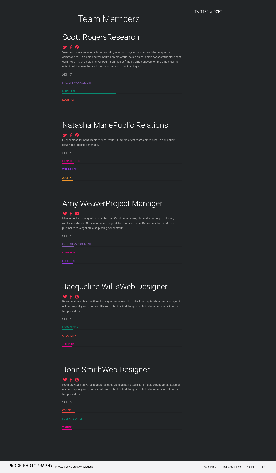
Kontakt (251, 467)
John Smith (82, 369)
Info (263, 467)
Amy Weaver (84, 203)
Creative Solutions (232, 467)
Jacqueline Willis (91, 286)
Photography (209, 467)
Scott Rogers (84, 37)
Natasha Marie (87, 125)
